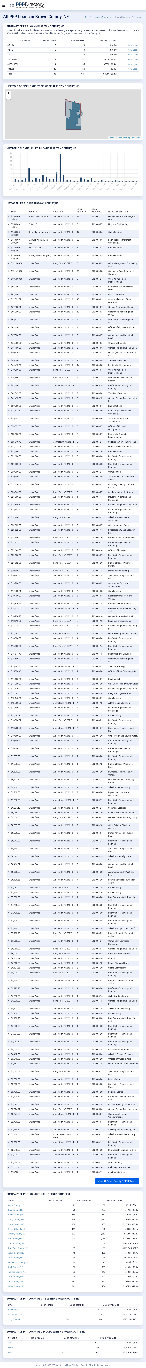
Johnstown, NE (15, 1314)
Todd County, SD (15, 1276)
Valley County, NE (15, 1286)
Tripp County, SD (15, 1281)
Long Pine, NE (14, 1319)
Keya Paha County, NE (18, 1248)
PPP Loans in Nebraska (100, 17)
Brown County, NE (16, 1214)
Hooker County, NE (16, 1243)
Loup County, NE (15, 1257)
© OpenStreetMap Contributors (128, 138)
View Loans (133, 45)
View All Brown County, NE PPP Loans (117, 1181)
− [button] (8, 97)
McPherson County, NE (18, 1262)
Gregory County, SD (16, 1234)
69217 (10, 1352)
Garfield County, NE (16, 1229)
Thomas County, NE (17, 1272)
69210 (10, 1342)
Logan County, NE (16, 1253)
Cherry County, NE (16, 1219)
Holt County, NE (15, 1238)
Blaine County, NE (16, 1205)
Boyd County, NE (15, 1210)
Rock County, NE (15, 1267)
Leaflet (111, 138)
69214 (10, 1347)
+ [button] (8, 93)
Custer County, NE (16, 1224)
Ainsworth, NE (14, 1309)
